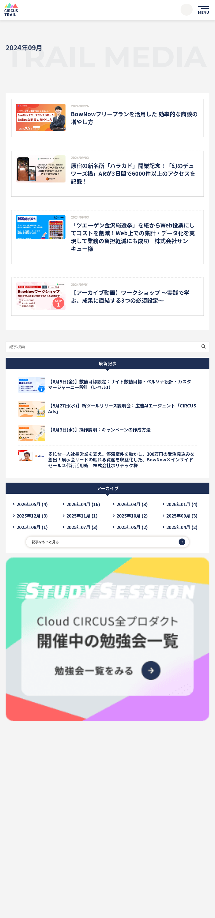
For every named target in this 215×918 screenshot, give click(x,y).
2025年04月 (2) (182, 527)
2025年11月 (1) (82, 515)
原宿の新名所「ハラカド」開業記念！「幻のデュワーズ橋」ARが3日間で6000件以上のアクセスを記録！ (133, 173)
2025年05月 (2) (132, 527)
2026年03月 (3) (132, 504)
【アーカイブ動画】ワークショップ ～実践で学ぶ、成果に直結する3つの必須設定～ (130, 296)
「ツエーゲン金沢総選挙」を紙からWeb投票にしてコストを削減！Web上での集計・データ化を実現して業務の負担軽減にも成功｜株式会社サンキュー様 (133, 237)
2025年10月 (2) (132, 515)
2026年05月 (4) (32, 504)
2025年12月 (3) (32, 515)
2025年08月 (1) (32, 527)
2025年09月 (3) (182, 515)
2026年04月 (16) (83, 504)
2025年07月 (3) (82, 527)
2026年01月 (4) (182, 504)
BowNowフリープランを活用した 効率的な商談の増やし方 (134, 118)
